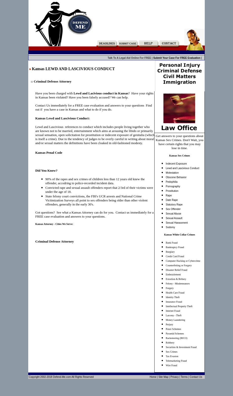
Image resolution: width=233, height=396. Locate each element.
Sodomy (170, 227)
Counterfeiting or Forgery (179, 265)
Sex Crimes (171, 351)
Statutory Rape (174, 204)
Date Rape (172, 200)
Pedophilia (172, 181)
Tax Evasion (172, 356)
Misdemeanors (182, 283)
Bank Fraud (172, 242)
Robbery (170, 342)
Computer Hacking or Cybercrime (183, 260)
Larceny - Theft (174, 315)
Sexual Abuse (173, 213)
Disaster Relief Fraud (176, 270)
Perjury (169, 324)
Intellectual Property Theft (179, 306)
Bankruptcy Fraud (175, 247)
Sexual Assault (174, 218)
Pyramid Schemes (175, 333)
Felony (169, 283)
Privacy (174, 377)
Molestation (172, 172)
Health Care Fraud (175, 292)
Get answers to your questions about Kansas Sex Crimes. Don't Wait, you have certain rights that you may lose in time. (179, 142)
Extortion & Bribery (176, 279)
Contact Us (196, 377)
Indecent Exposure (176, 163)
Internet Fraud (173, 310)
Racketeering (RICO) (176, 338)
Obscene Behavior (176, 177)
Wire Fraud (171, 365)
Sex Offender (173, 209)
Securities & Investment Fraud (181, 347)
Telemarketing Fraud (176, 360)
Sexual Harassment (177, 222)
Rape (169, 195)
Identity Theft (173, 297)
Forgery (169, 288)
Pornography (173, 186)
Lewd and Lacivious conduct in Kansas (101, 93)
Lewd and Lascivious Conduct (182, 168)
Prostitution (172, 191)
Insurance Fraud (174, 301)
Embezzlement (173, 274)
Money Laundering (175, 320)
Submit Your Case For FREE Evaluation (177, 58)
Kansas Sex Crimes (179, 155)
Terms (184, 377)
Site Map (163, 377)
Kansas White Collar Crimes (179, 234)
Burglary (170, 251)
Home (153, 377)
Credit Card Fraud (175, 256)
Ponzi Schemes (173, 329)
